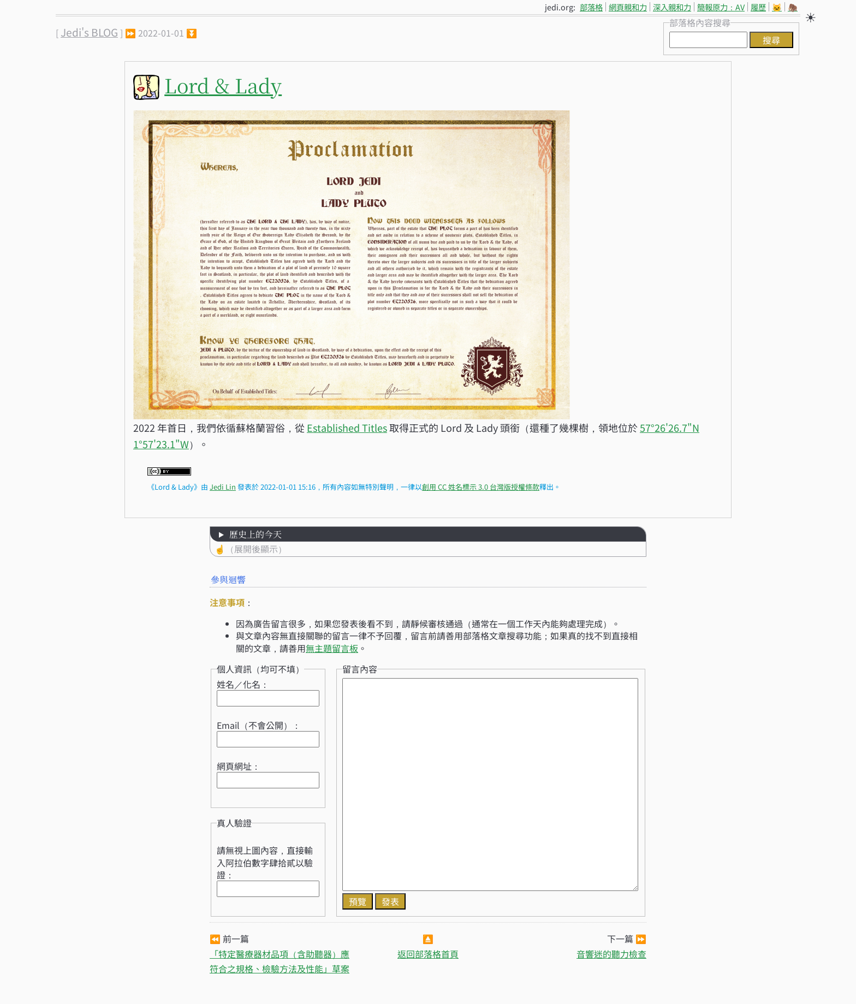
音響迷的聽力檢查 (611, 953)
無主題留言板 (332, 648)
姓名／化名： (243, 684)
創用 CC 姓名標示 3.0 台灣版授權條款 (480, 487)
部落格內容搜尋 (699, 22)
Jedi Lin (223, 487)
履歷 (758, 7)
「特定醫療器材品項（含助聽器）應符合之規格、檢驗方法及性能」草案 (279, 961)
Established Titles (347, 427)
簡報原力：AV (721, 7)
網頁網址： (238, 766)
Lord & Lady (223, 85)
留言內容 (359, 668)
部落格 (591, 7)
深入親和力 (672, 7)
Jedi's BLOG (89, 32)
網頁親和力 (628, 7)
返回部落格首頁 (428, 953)
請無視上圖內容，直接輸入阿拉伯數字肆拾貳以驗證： (265, 862)
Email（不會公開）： (259, 725)
